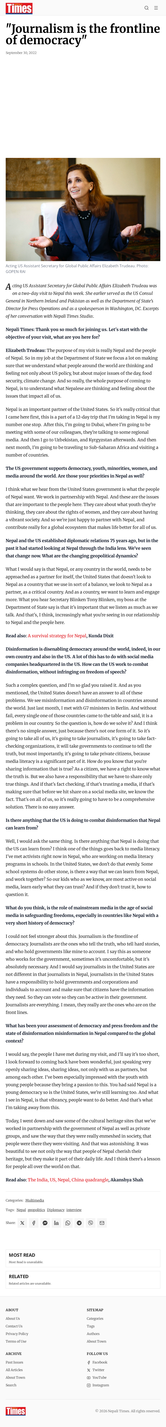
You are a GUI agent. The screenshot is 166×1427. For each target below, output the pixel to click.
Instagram (98, 1385)
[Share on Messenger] (45, 1223)
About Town (96, 1341)
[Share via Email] (102, 1223)
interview (74, 1210)
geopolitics (36, 1210)
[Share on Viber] (90, 1223)
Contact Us (14, 1326)
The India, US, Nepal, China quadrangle (68, 1180)
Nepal (21, 1210)
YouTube (96, 1377)
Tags (91, 1326)
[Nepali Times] (16, 1411)
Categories (95, 1318)
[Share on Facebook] (33, 1223)
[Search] (146, 9)
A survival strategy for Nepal (57, 635)
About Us (13, 1318)
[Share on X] (22, 1223)
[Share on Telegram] (79, 1223)
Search (11, 1385)
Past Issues (14, 1362)
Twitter (95, 1370)
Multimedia (34, 1200)
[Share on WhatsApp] (68, 1223)
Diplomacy (56, 1210)
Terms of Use (16, 1341)
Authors (93, 1334)
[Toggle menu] (156, 9)
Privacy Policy (17, 1334)
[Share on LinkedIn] (56, 1223)
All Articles (14, 1370)
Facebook (97, 1362)
